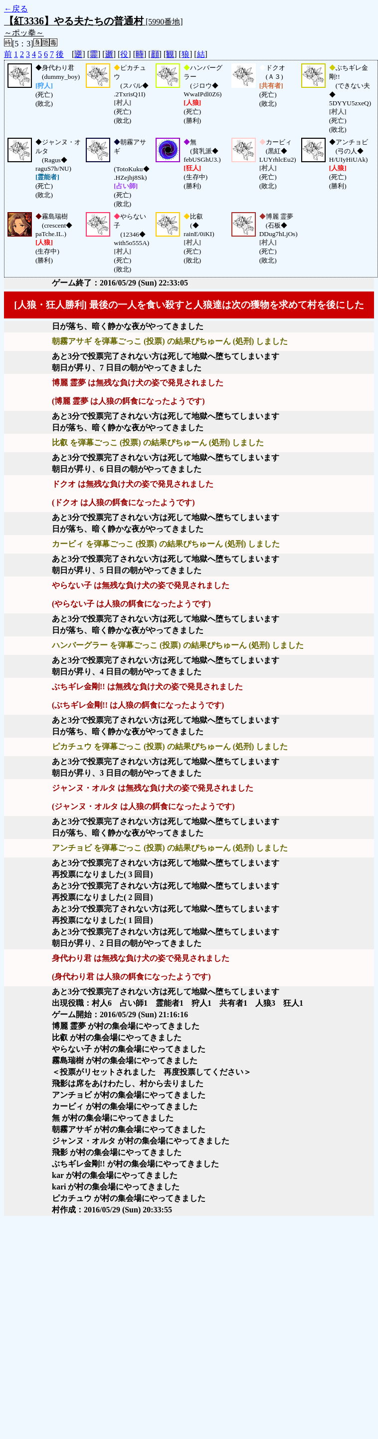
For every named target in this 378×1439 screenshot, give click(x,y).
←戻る (16, 8)
